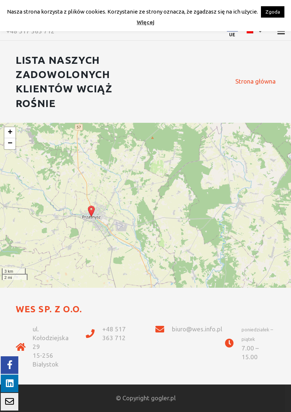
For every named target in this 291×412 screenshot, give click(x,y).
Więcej (145, 22)
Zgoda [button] (272, 11)
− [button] (10, 143)
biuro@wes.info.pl (197, 328)
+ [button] (10, 132)
